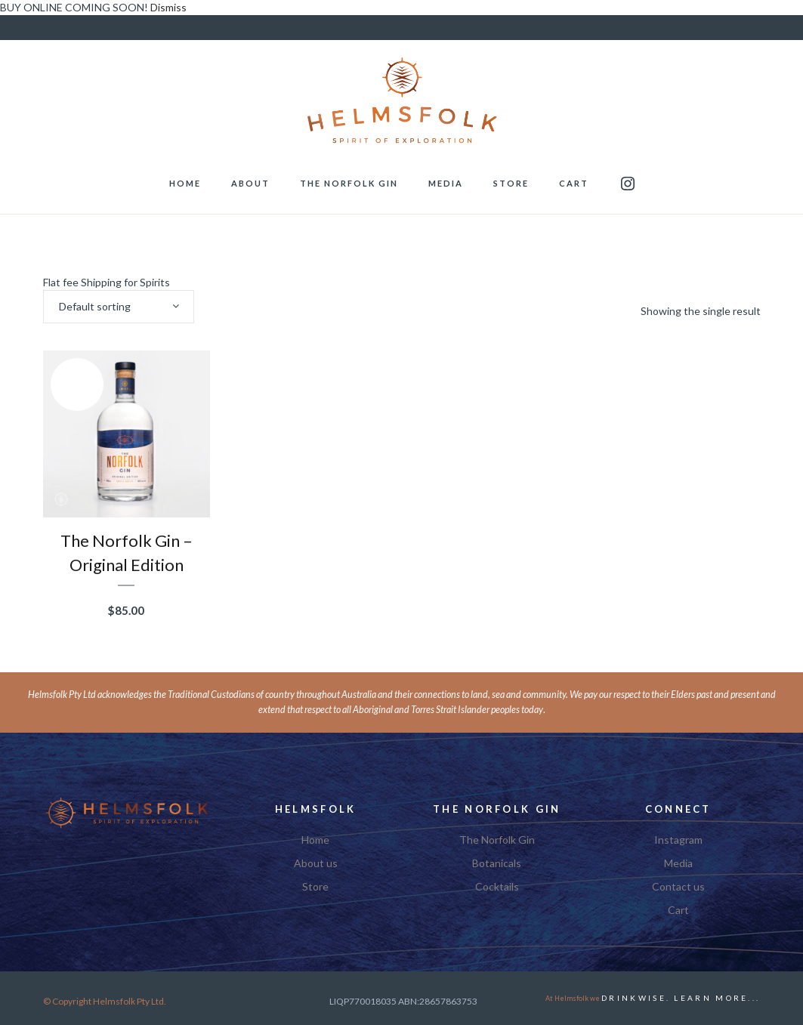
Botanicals (496, 863)
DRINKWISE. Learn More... (680, 997)
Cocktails (497, 886)
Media (678, 863)
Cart (678, 910)
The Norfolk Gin (497, 840)
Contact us (678, 886)
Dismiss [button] (168, 7)
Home (315, 840)
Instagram (678, 840)
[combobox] (118, 306)
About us (316, 863)
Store (315, 886)
